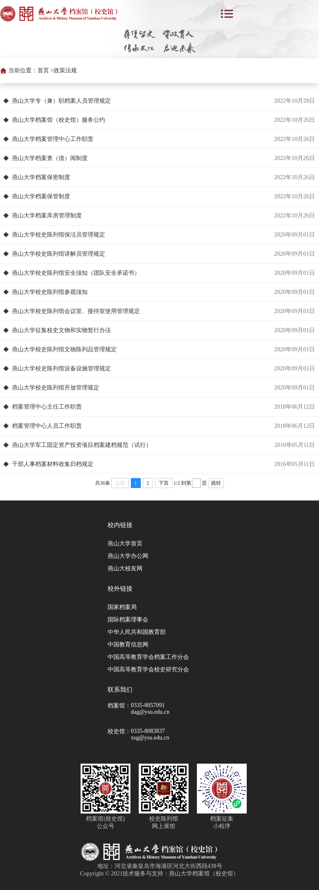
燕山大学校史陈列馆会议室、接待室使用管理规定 (76, 311)
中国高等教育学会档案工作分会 (148, 657)
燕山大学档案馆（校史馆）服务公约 (58, 120)
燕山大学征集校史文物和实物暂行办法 (61, 330)
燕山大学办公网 (128, 556)
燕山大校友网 (125, 568)
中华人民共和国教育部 (137, 632)
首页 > (45, 70)
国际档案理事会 (128, 619)
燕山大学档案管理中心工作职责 (52, 139)
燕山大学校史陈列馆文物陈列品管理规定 (64, 349)
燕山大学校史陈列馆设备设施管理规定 (61, 368)
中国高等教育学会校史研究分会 (148, 669)
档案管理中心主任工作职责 (47, 407)
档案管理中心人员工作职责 (47, 426)
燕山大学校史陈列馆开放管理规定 (55, 388)
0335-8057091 (148, 705)
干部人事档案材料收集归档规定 (52, 464)
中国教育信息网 (128, 644)
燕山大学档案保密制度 (41, 177)
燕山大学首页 (125, 543)
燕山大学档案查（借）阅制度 (50, 158)
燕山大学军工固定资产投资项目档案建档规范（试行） (82, 445)
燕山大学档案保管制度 (41, 196)
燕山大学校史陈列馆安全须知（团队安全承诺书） (76, 273)
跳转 (216, 483)
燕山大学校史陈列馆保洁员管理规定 (58, 235)
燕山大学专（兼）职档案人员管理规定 (61, 101)
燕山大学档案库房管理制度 (47, 215)
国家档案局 (122, 607)
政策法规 (65, 70)
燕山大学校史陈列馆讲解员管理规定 (58, 254)
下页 (164, 483)
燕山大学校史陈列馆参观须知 (50, 292)
